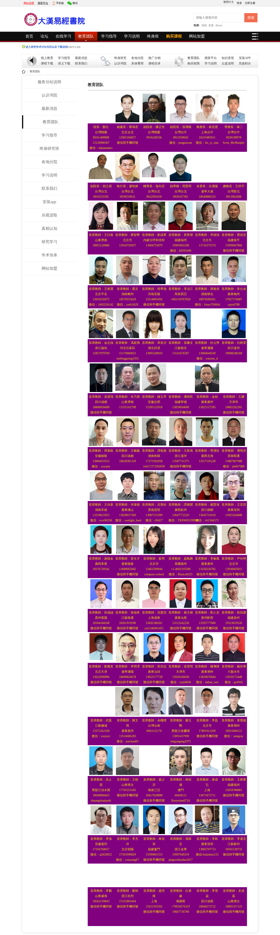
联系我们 (81, 63)
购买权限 (193, 63)
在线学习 (63, 36)
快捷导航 (255, 37)
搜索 (250, 17)
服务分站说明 (49, 82)
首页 (29, 36)
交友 (211, 25)
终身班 (153, 36)
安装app (49, 202)
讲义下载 (64, 63)
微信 (75, 3)
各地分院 (137, 58)
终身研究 (120, 58)
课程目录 (154, 63)
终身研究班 (49, 148)
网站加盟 (29, 3)
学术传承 (49, 255)
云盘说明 (228, 63)
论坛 (44, 36)
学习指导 (109, 36)
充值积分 (245, 63)
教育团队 (86, 36)
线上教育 (47, 58)
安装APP (245, 58)
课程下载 (47, 63)
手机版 (60, 3)
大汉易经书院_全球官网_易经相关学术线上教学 (23, 71)
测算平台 (43, 3)
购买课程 (174, 36)
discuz (218, 25)
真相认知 (49, 228)
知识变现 (228, 58)
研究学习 (49, 242)
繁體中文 (228, 1)
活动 (204, 25)
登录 (240, 3)
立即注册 (250, 3)
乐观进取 (49, 215)
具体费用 (137, 63)
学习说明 (132, 36)
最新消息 (81, 58)
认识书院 (120, 63)
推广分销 (154, 58)
